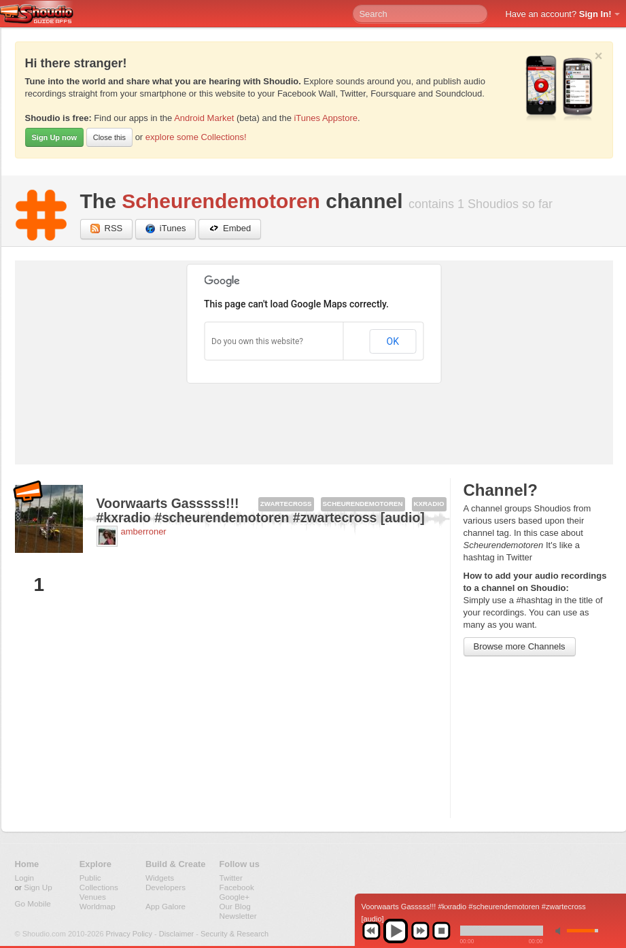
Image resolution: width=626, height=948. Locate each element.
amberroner (144, 531)
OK (393, 341)
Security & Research (234, 934)
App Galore (165, 906)
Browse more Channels (520, 646)
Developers (165, 887)
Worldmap (98, 906)
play (395, 931)
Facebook (237, 887)
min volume (561, 931)
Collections (99, 887)
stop (441, 931)
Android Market (204, 118)
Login (25, 877)
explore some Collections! (196, 137)
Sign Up (38, 887)
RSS (106, 229)
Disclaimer (176, 934)
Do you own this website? (257, 341)
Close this (109, 137)
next (420, 931)
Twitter (231, 877)
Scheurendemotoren (221, 201)
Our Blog (235, 906)
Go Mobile (33, 903)
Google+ (235, 896)
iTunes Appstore (325, 118)
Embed (230, 229)
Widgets (159, 877)
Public (90, 877)
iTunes (165, 229)
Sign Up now (54, 137)
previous (371, 931)
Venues (93, 896)
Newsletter (238, 915)
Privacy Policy (129, 934)
